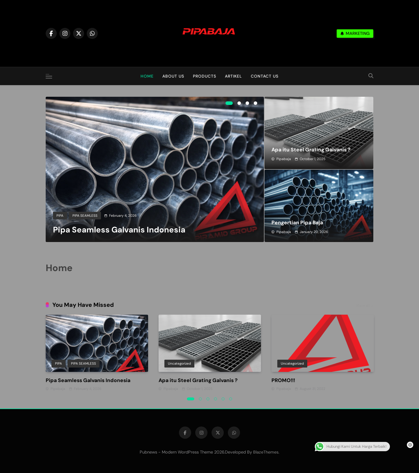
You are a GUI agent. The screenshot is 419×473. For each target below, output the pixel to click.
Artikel (233, 76)
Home (147, 76)
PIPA (59, 215)
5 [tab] (223, 398)
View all (364, 306)
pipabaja (283, 159)
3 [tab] (247, 103)
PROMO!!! (283, 380)
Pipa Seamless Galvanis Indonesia (119, 230)
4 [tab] (255, 103)
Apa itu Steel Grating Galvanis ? (310, 149)
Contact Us (264, 76)
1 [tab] (229, 103)
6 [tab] (230, 398)
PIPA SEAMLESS (84, 215)
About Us (173, 76)
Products (204, 76)
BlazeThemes (265, 452)
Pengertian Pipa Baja (297, 222)
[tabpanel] (155, 169)
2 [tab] (239, 103)
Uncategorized (179, 363)
